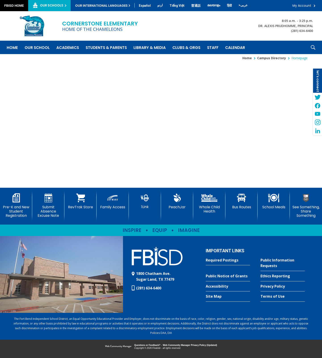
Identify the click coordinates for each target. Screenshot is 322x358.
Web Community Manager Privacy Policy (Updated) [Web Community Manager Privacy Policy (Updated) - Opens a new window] (190, 345)
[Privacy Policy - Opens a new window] (282, 286)
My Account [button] (301, 5)
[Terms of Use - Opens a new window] (282, 296)
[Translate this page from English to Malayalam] (213, 5)
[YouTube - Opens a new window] (317, 114)
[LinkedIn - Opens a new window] (317, 131)
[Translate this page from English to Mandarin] (196, 5)
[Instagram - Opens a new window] (317, 122)
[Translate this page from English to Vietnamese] (177, 5)
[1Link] (145, 201)
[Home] (12, 47)
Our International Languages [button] (101, 5)
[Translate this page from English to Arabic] (243, 5)
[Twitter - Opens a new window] (317, 97)
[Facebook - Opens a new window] (317, 105)
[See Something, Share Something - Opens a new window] (306, 205)
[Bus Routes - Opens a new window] (241, 201)
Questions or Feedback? (147, 345)
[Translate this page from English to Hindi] (229, 5)
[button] (313, 47)
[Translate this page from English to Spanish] (145, 5)
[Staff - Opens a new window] (213, 47)
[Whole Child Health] (209, 203)
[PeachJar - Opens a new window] (177, 201)
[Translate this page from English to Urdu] (160, 5)
